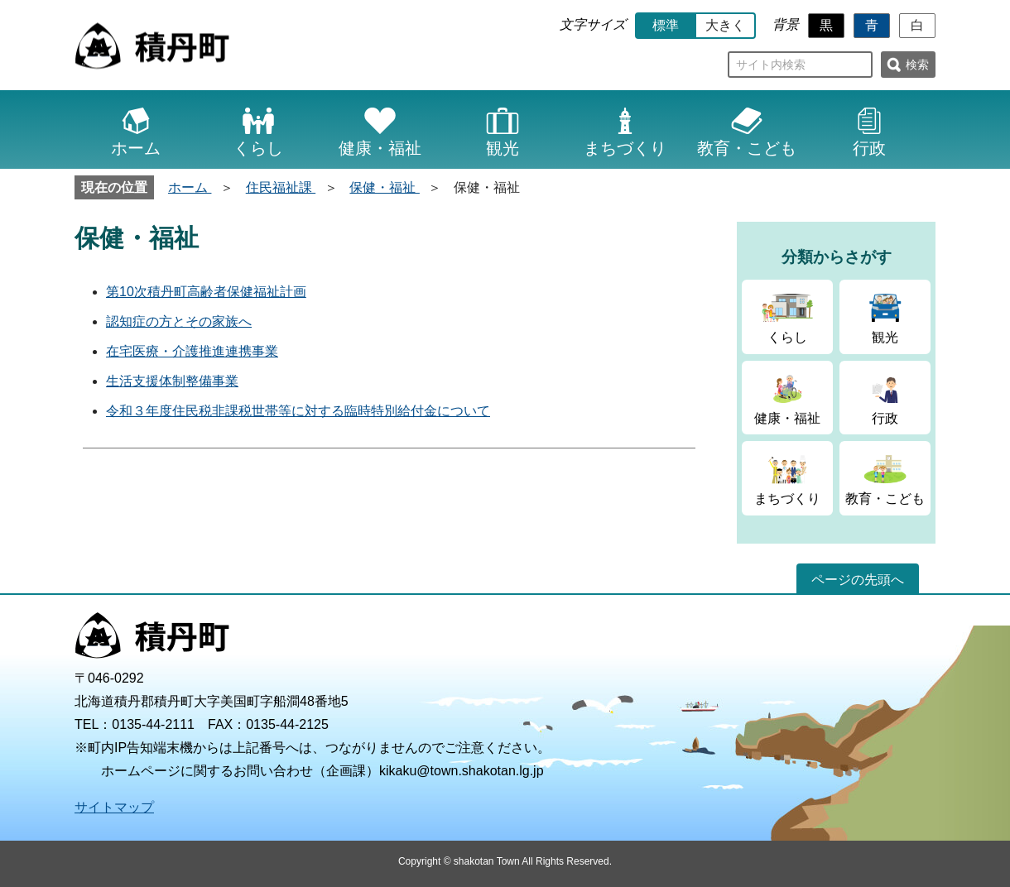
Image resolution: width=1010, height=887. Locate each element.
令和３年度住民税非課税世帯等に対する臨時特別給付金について (298, 411)
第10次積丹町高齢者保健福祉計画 (206, 292)
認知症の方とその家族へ (179, 321)
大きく (725, 25)
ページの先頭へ (857, 580)
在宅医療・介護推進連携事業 (192, 351)
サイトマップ (114, 807)
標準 (665, 25)
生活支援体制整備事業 (172, 381)
